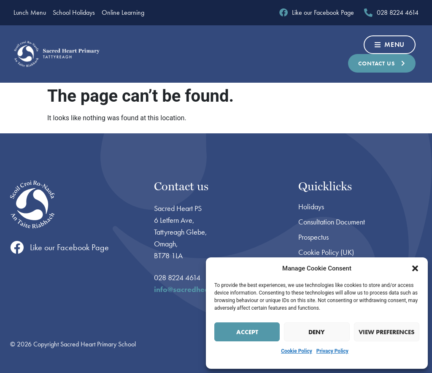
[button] (415, 268)
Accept (247, 332)
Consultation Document (331, 222)
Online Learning (123, 12)
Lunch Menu (30, 12)
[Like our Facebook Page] (17, 247)
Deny (316, 332)
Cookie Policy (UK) (326, 252)
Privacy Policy (332, 351)
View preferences (387, 332)
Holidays (311, 207)
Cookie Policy (296, 351)
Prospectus (313, 237)
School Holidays (74, 12)
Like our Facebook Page (69, 247)
